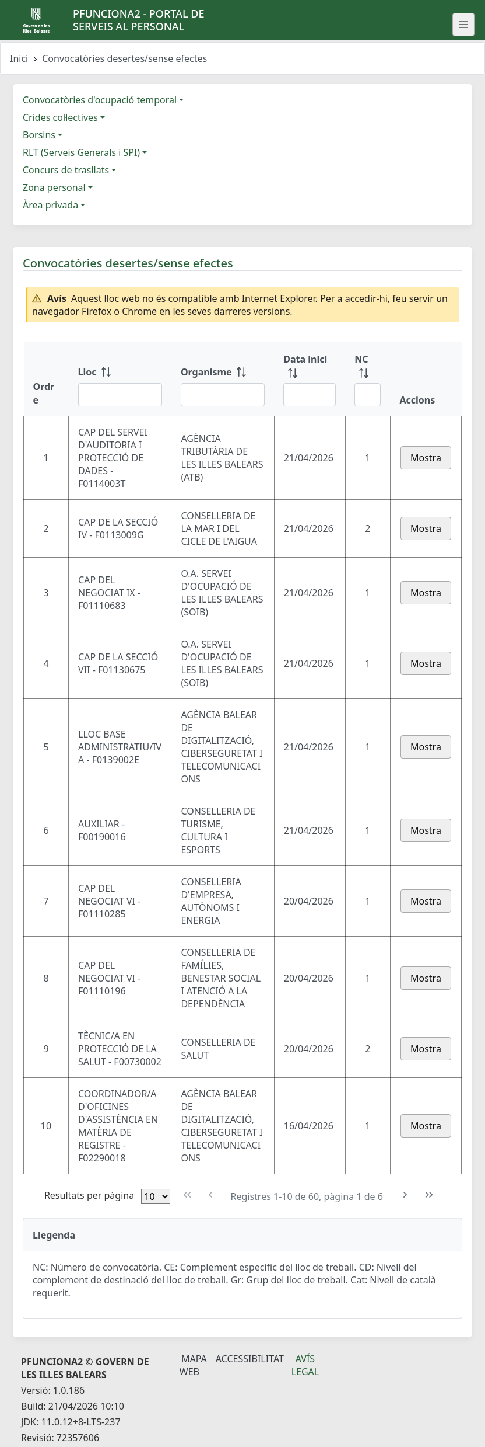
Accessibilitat (250, 1358)
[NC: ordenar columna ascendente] (367, 379)
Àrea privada (50, 205)
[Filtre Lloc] (120, 394)
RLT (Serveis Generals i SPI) (81, 152)
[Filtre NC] (367, 394)
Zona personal (54, 187)
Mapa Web (193, 1365)
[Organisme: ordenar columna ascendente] (222, 379)
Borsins (39, 134)
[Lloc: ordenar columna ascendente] (120, 379)
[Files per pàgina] (155, 1196)
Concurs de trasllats (66, 170)
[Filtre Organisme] (223, 394)
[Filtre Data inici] (309, 394)
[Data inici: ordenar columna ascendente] (309, 379)
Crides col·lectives (60, 117)
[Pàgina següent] (405, 1195)
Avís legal (305, 1365)
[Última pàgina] (429, 1195)
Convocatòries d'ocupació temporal (100, 99)
